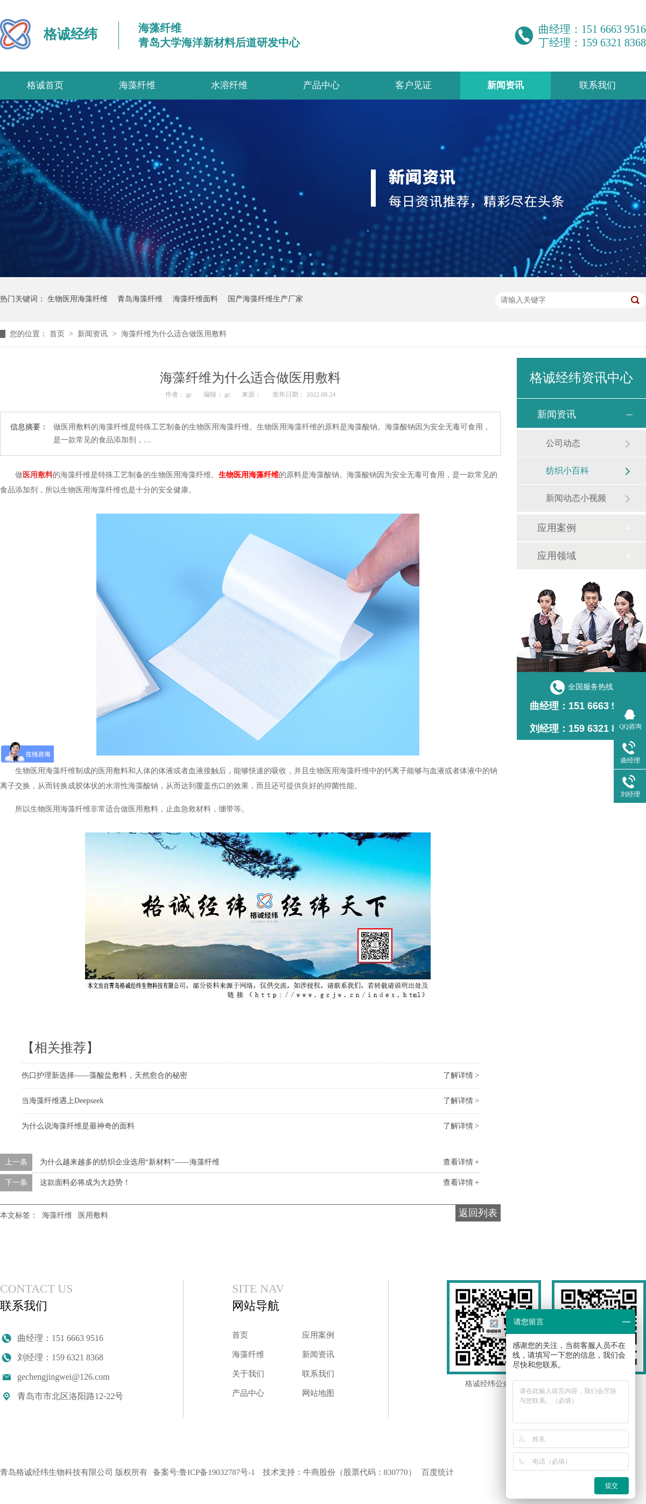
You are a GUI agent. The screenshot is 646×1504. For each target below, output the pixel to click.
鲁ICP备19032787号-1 (217, 1472)
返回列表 (478, 1213)
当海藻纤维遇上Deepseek (62, 1101)
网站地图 (318, 1393)
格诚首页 (45, 85)
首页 (58, 334)
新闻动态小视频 (576, 498)
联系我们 (597, 85)
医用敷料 (93, 1215)
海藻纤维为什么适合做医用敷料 (174, 334)
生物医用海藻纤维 (77, 299)
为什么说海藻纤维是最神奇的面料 (78, 1126)
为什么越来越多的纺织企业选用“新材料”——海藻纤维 (130, 1162)
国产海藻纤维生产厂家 (265, 299)
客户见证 (413, 85)
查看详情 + (461, 1162)
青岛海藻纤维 (140, 299)
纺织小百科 (567, 470)
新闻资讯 (505, 85)
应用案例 (556, 527)
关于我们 (248, 1373)
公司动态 (563, 443)
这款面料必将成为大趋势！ (85, 1182)
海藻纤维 (137, 85)
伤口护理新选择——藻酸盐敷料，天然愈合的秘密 (104, 1075)
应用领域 (556, 555)
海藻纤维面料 (195, 299)
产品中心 (321, 85)
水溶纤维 (229, 85)
